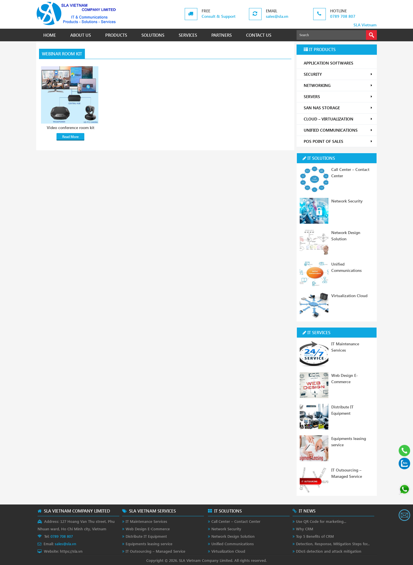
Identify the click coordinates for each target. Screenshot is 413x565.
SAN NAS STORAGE (338, 107)
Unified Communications (232, 543)
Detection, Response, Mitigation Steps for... (333, 543)
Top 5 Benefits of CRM (315, 536)
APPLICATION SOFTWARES (328, 63)
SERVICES (188, 35)
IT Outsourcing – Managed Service (155, 551)
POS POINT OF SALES (338, 141)
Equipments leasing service (149, 543)
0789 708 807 (342, 16)
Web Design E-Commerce (148, 528)
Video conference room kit (70, 127)
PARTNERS (221, 35)
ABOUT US (80, 35)
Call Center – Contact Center (235, 521)
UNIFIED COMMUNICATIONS (338, 130)
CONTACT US (258, 35)
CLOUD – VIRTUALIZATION (338, 119)
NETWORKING (338, 85)
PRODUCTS (116, 35)
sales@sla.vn (277, 16)
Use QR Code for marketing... (321, 521)
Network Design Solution (233, 536)
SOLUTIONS (152, 35)
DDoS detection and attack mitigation (328, 551)
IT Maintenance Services (146, 521)
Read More (70, 137)
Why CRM (304, 528)
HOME (49, 35)
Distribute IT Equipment (146, 536)
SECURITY (338, 74)
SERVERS (338, 96)
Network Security (347, 201)
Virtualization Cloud (349, 295)
